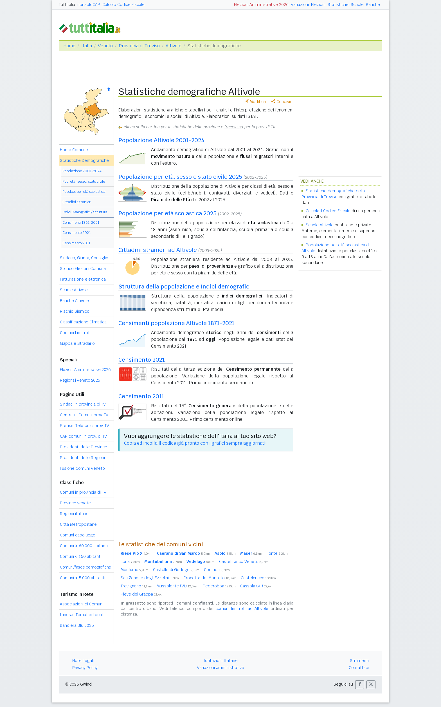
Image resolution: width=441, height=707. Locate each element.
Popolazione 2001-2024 (82, 171)
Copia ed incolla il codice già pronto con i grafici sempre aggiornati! (195, 443)
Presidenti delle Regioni (82, 457)
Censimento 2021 (76, 232)
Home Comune (74, 149)
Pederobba (219, 586)
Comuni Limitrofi (75, 332)
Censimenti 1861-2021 (80, 222)
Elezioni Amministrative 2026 (261, 4)
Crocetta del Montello (209, 577)
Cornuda (217, 569)
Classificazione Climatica (83, 322)
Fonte (277, 553)
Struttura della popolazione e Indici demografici (184, 286)
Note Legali (83, 660)
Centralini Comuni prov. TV (84, 414)
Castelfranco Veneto (243, 561)
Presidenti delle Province (83, 446)
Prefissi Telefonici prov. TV (84, 425)
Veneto (105, 46)
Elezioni (318, 4)
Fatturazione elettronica (83, 279)
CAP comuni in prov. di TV (83, 436)
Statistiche (338, 4)
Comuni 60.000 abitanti (84, 545)
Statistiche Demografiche (84, 160)
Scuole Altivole (74, 289)
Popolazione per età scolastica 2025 (167, 213)
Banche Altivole (74, 300)
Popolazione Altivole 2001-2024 (161, 140)
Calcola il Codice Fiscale (328, 210)
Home (69, 46)
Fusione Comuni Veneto (82, 468)
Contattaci (359, 667)
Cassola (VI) (257, 586)
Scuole (357, 4)
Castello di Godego (176, 569)
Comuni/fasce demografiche (85, 567)
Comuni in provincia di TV (83, 492)
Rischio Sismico (74, 311)
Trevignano (136, 586)
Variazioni (300, 4)
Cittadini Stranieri (76, 202)
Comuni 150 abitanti (80, 556)
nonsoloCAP (88, 4)
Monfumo (134, 569)
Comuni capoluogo (77, 535)
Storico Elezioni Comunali (83, 268)
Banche (373, 4)
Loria (130, 561)
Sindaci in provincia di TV (83, 404)
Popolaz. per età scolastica (83, 191)
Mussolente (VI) (177, 586)
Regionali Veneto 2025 (80, 380)
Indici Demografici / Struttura (84, 212)
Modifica (255, 101)
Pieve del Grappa (143, 594)
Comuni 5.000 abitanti (82, 577)
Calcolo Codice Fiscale (123, 4)
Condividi (282, 101)
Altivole (173, 46)
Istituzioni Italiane (221, 660)
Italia (86, 46)
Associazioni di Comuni (81, 604)
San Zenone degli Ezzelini (150, 577)
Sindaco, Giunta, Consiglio (84, 257)
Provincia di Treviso (139, 46)
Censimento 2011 (76, 243)
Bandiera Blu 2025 (77, 625)
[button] (359, 684)
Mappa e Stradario (77, 343)
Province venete (75, 502)
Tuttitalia (67, 4)
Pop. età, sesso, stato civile (83, 181)
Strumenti (359, 660)
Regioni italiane (74, 513)
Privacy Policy (85, 667)
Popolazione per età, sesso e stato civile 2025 (180, 176)
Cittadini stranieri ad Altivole (157, 250)
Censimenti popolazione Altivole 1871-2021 (176, 323)
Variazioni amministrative (220, 667)
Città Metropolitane (78, 524)
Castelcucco (258, 577)
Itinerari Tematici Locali (82, 614)
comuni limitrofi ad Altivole (242, 608)
